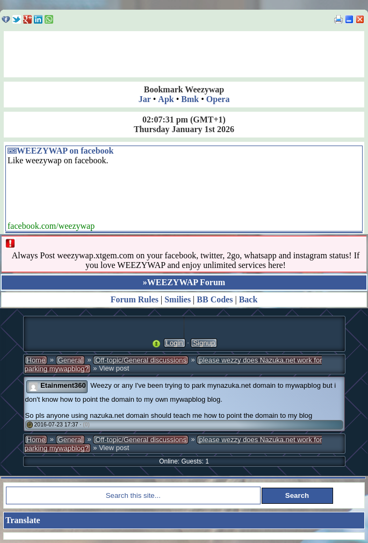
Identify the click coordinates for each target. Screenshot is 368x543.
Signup (203, 343)
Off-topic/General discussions (140, 360)
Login (174, 343)
